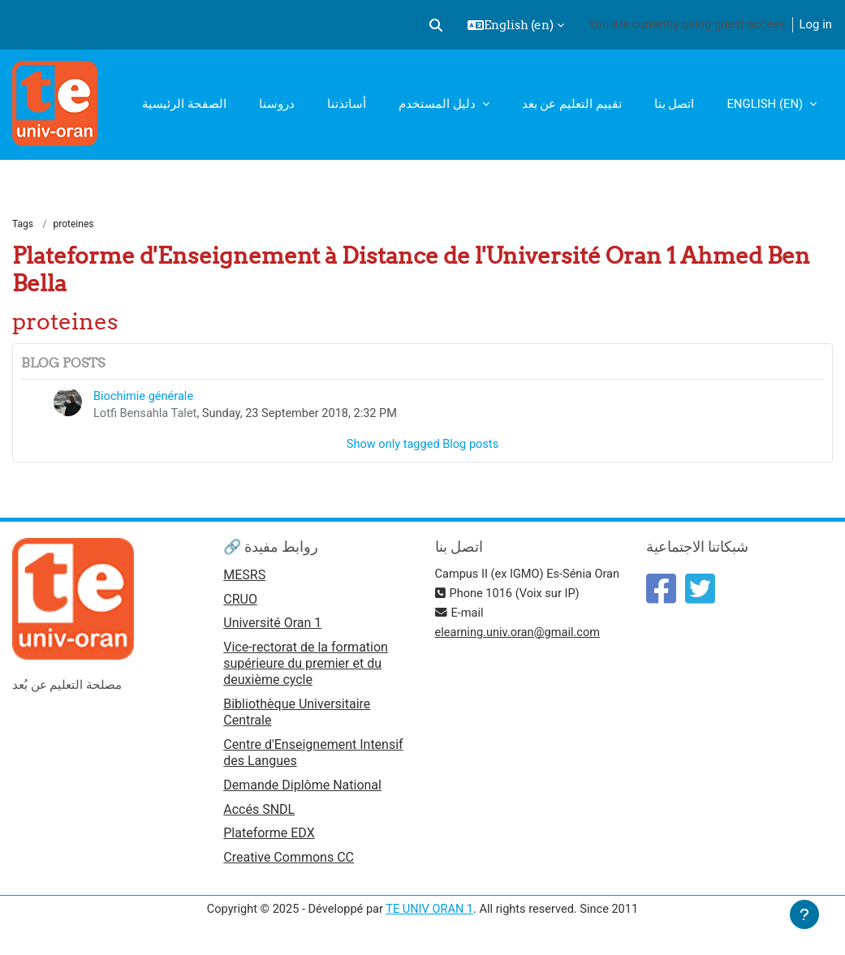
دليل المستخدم (438, 104)
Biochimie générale (144, 396)
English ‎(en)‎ (766, 104)
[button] (436, 25)
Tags (22, 224)
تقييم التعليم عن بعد (572, 104)
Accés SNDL (259, 811)
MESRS (244, 577)
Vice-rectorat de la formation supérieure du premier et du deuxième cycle (305, 666)
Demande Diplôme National (302, 787)
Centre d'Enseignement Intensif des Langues (313, 755)
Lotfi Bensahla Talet (146, 414)
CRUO (240, 601)
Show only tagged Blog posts (423, 446)
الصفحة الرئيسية (184, 104)
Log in (816, 24)
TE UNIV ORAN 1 (429, 913)
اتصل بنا (674, 104)
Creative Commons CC (288, 861)
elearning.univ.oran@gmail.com (520, 653)
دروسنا (277, 104)
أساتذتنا (346, 104)
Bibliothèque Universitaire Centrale (296, 714)
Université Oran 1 (272, 627)
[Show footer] (804, 914)
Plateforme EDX (268, 837)
